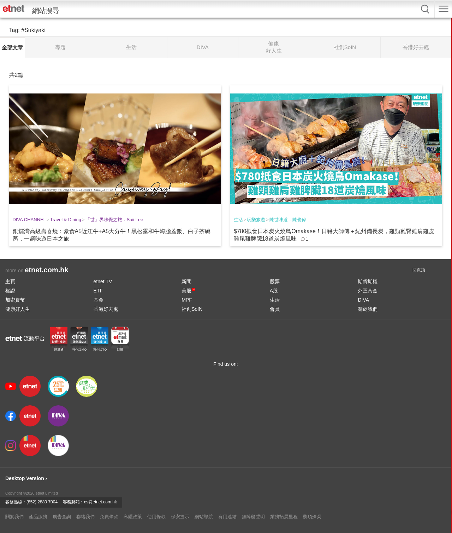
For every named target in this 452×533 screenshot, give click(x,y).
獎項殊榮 (312, 516)
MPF (187, 300)
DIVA (363, 300)
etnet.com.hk (46, 270)
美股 (188, 290)
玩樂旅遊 (256, 219)
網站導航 (204, 516)
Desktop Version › (26, 478)
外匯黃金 (367, 290)
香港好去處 (106, 309)
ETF (98, 290)
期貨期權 (367, 281)
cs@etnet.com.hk (100, 501)
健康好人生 (17, 309)
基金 (98, 300)
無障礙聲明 (253, 516)
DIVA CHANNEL (29, 219)
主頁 (10, 281)
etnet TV (103, 281)
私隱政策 (133, 516)
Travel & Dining (65, 219)
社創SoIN (192, 309)
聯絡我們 (85, 516)
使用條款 (156, 516)
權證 (10, 290)
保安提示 (180, 516)
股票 (275, 281)
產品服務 (38, 516)
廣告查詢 (62, 516)
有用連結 (227, 516)
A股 (274, 290)
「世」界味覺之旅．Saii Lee (114, 219)
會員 (275, 309)
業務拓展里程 (284, 516)
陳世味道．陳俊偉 (287, 219)
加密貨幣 (15, 300)
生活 (238, 219)
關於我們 (367, 309)
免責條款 (109, 516)
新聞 (186, 281)
